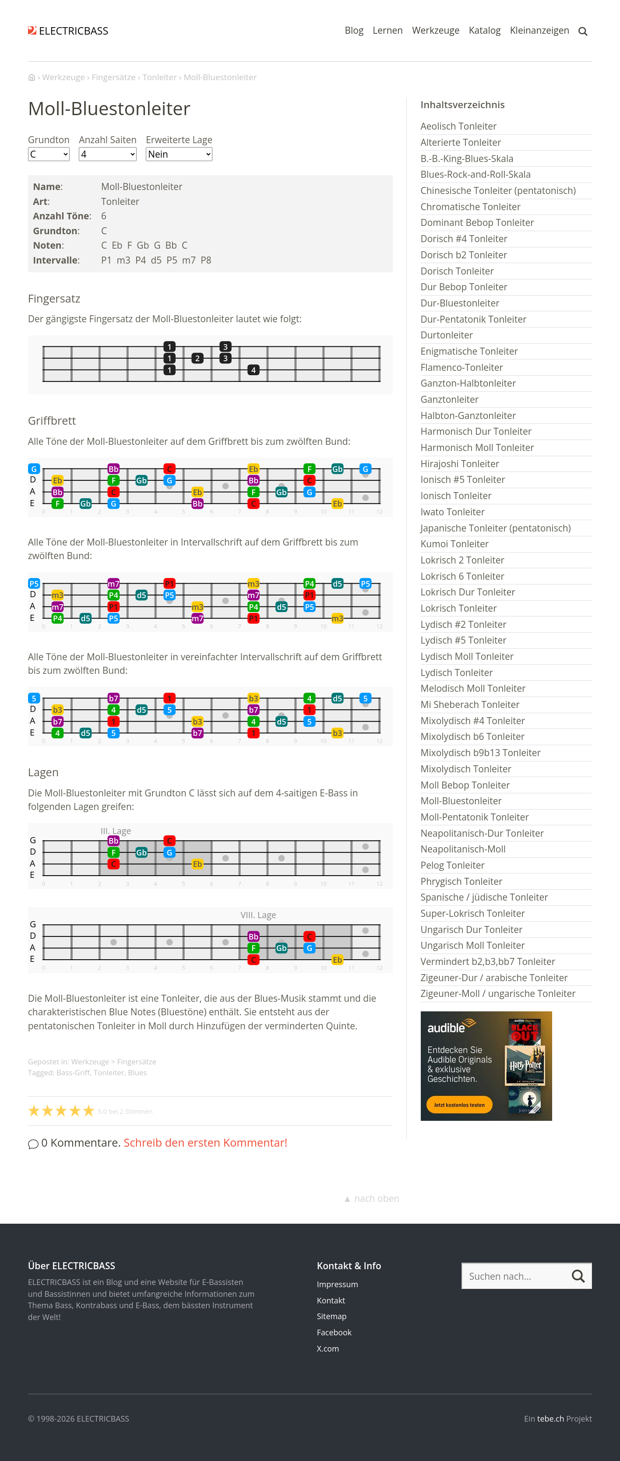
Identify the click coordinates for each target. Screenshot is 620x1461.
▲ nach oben (371, 1198)
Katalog (485, 30)
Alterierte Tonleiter (461, 142)
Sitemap (332, 1316)
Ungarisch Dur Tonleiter (472, 929)
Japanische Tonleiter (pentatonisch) (496, 528)
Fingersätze (136, 1061)
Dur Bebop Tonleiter (464, 287)
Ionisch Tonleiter (456, 495)
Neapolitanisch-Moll (463, 849)
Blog (354, 30)
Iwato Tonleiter (453, 512)
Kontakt (331, 1300)
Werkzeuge (436, 30)
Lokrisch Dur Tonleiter (468, 592)
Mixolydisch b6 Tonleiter (473, 736)
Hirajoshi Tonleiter (460, 464)
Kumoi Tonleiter (455, 544)
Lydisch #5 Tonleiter (464, 640)
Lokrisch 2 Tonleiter (463, 560)
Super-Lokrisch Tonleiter (473, 913)
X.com (328, 1348)
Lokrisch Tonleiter (459, 608)
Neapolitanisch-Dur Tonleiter (482, 833)
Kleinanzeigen (540, 30)
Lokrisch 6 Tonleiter (463, 576)
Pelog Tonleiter (453, 865)
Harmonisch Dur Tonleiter (476, 431)
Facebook (334, 1332)
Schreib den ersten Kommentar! (206, 1142)
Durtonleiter (447, 335)
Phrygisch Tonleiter (462, 881)
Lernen (388, 30)
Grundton (49, 140)
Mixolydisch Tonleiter (466, 769)
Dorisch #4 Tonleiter (464, 238)
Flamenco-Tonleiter (462, 367)
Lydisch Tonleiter (457, 672)
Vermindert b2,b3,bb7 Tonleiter (488, 961)
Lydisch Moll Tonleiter (467, 656)
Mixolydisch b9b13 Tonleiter (481, 752)
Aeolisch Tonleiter (459, 126)
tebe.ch (550, 1418)
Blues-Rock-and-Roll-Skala (476, 174)
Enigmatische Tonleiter (469, 351)
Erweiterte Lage (179, 140)
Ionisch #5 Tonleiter (463, 479)
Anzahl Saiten (108, 140)
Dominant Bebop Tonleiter (477, 222)
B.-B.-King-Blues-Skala (467, 158)
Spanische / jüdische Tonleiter (484, 897)
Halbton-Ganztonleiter (468, 415)
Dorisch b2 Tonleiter (464, 255)
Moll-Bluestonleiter (461, 801)
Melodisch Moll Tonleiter (473, 688)
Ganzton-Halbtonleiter (468, 383)
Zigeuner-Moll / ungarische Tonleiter (498, 993)
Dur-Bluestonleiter (460, 303)
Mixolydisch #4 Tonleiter (473, 721)
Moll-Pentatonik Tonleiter (475, 817)
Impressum (337, 1284)
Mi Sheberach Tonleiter (470, 704)
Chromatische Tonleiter (471, 207)
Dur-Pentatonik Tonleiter (474, 319)
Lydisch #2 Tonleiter (464, 624)
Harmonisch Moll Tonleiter (477, 447)
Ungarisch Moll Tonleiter (473, 945)
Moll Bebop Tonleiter (465, 785)
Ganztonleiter (450, 399)
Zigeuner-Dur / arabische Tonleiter (494, 978)
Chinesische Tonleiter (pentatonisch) (498, 190)
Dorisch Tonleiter (457, 271)
